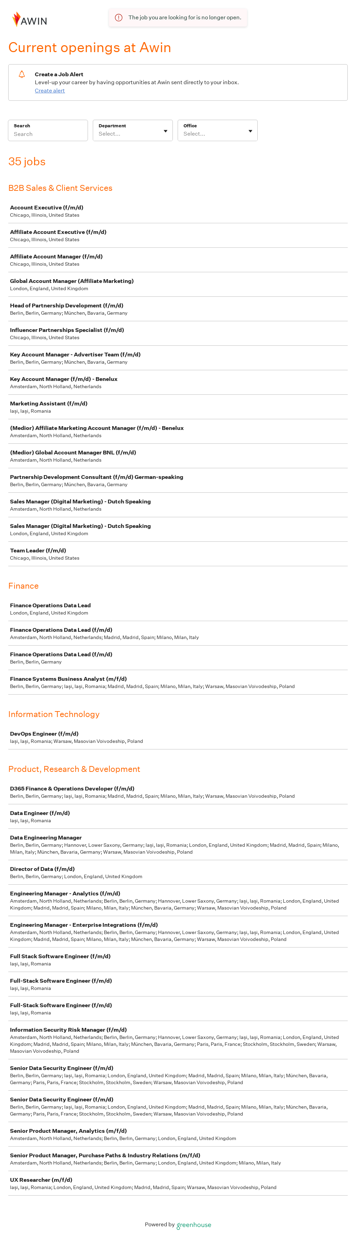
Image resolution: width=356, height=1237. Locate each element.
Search (22, 126)
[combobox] (99, 134)
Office (190, 126)
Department (112, 126)
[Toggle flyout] (165, 131)
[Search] (48, 135)
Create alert (50, 90)
